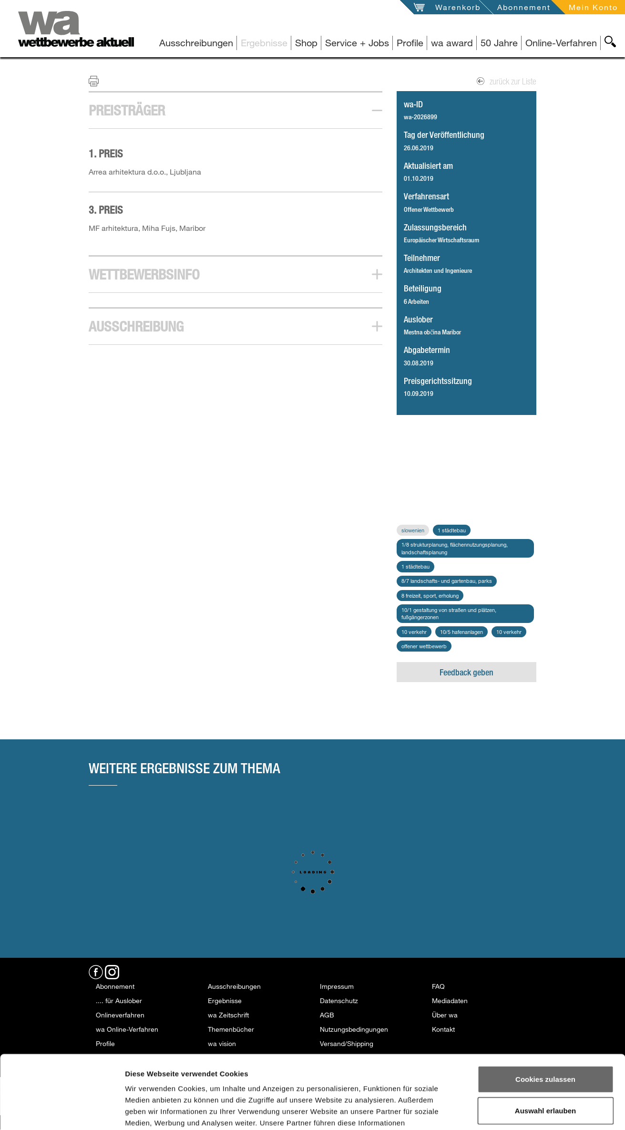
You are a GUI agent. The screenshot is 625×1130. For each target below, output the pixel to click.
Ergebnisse (264, 42)
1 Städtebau (452, 530)
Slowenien (412, 530)
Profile (410, 42)
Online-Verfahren (561, 42)
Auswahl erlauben (545, 1037)
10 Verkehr (414, 632)
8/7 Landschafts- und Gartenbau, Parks (446, 581)
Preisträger (127, 110)
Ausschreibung (136, 326)
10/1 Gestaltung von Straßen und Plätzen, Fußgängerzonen (448, 614)
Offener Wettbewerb (424, 646)
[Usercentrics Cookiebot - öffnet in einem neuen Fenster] (61, 1111)
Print (99, 80)
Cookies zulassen (545, 1006)
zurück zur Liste (507, 81)
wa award (452, 42)
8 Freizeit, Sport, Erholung (430, 595)
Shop (306, 42)
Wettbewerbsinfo (144, 274)
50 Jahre (499, 42)
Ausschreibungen (196, 42)
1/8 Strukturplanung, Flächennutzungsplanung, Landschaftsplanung (454, 548)
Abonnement (524, 6)
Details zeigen (509, 1111)
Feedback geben (466, 672)
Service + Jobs (357, 42)
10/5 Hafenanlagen (461, 632)
